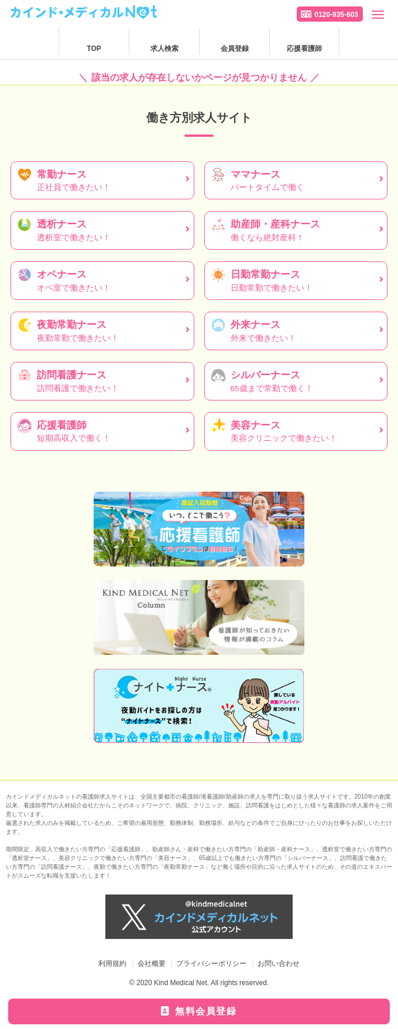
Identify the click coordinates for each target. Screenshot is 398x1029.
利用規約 (112, 963)
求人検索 (164, 48)
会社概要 (152, 963)
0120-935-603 (336, 15)
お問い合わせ (279, 963)
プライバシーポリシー (211, 963)
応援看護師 (304, 48)
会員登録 (235, 48)
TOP (94, 48)
